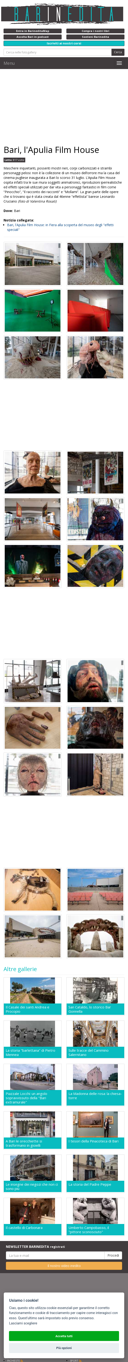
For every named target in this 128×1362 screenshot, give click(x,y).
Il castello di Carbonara (24, 1227)
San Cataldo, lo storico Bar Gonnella (89, 1009)
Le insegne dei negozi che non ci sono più (32, 1186)
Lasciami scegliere (23, 1323)
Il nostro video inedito (64, 1265)
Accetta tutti (64, 1336)
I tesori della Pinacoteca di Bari (93, 1141)
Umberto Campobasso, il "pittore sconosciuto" (88, 1229)
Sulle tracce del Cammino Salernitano (88, 1052)
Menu (9, 63)
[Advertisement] (64, 107)
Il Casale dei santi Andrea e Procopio (27, 1009)
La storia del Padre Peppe (89, 1184)
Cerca (118, 52)
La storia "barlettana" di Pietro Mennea (30, 1052)
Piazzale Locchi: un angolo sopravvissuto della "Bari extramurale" (26, 1097)
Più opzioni (64, 1348)
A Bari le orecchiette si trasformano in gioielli (24, 1143)
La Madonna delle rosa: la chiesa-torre (95, 1095)
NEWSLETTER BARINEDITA (35, 1246)
